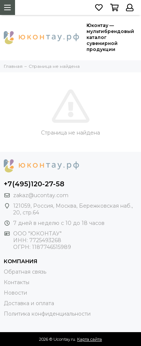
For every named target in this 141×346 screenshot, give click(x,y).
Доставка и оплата (29, 303)
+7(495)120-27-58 (34, 184)
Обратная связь (25, 271)
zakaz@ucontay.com (40, 195)
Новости (15, 292)
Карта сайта (89, 339)
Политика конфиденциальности (47, 313)
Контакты (16, 282)
